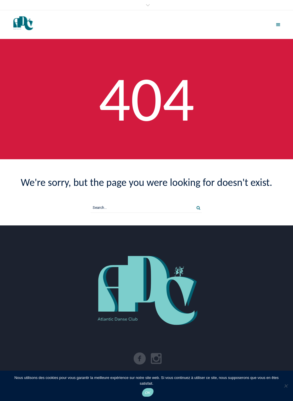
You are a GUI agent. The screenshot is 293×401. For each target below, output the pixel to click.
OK (147, 392)
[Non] (285, 386)
